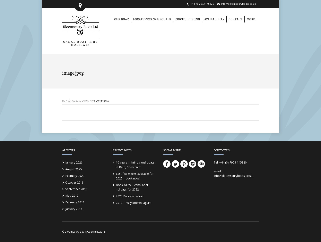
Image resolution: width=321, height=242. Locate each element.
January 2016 (74, 209)
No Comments (100, 100)
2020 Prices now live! (130, 196)
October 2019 (74, 182)
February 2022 (74, 176)
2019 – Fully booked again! (133, 203)
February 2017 (74, 202)
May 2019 (71, 195)
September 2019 (76, 189)
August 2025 (73, 169)
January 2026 (74, 162)
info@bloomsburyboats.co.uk (238, 4)
